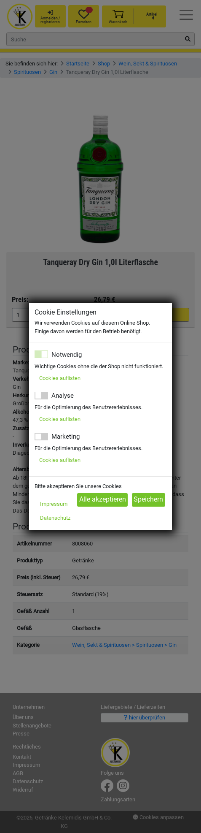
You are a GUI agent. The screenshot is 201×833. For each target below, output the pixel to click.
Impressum (53, 504)
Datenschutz (55, 518)
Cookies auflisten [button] (59, 378)
